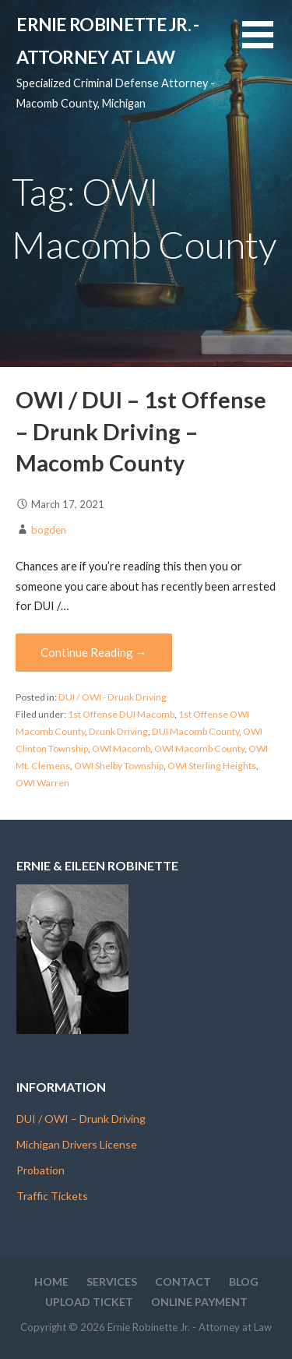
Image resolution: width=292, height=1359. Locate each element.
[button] (267, 44)
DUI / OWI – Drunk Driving (81, 1118)
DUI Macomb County (195, 731)
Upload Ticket (89, 1301)
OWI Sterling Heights (211, 765)
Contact (183, 1281)
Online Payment (199, 1301)
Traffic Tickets (52, 1195)
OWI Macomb (121, 748)
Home (51, 1281)
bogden (48, 530)
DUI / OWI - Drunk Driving (112, 697)
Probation (40, 1170)
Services (111, 1281)
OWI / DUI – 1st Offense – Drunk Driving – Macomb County (141, 431)
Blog (244, 1281)
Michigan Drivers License (76, 1144)
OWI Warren (42, 783)
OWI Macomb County (199, 748)
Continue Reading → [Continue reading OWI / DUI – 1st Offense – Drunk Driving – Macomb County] (93, 652)
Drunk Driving (118, 731)
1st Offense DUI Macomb (121, 714)
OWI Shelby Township (119, 765)
